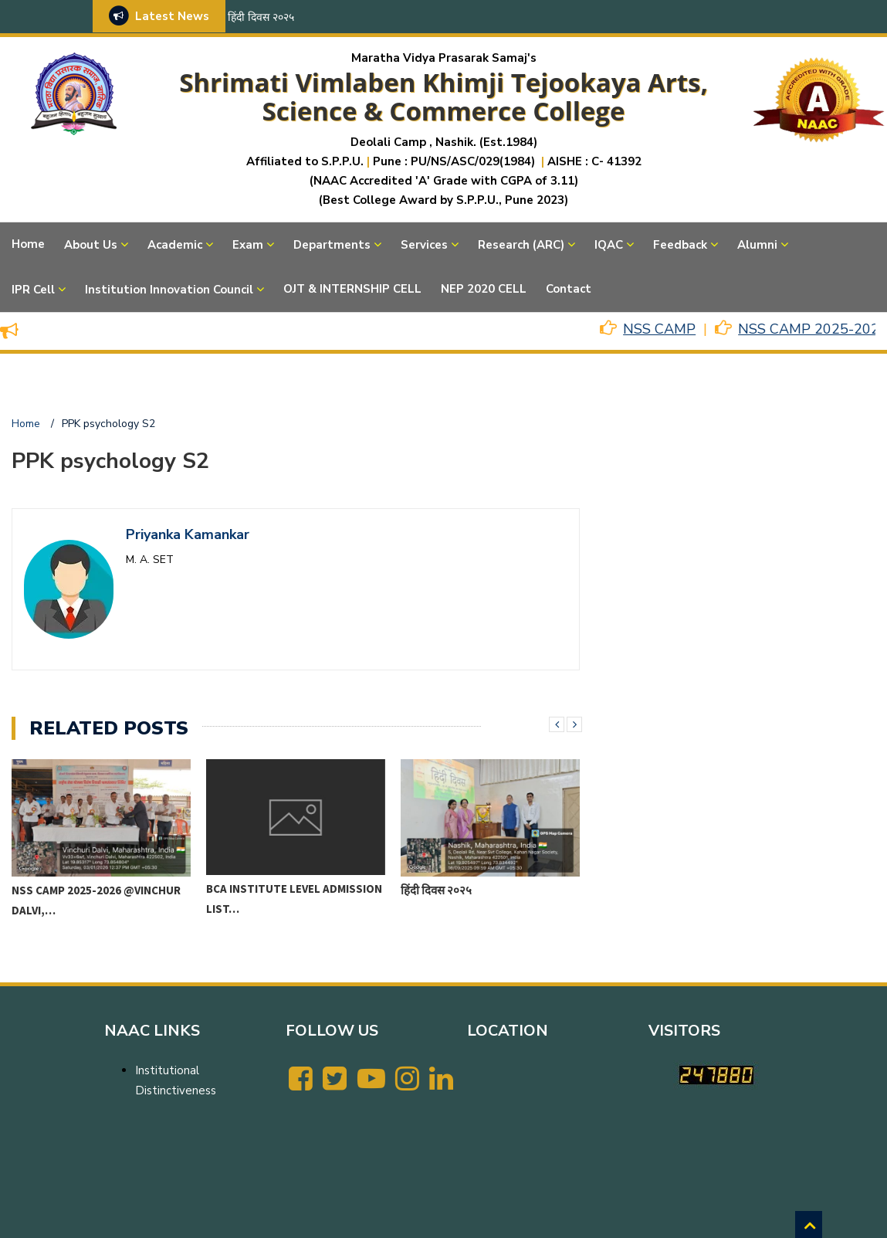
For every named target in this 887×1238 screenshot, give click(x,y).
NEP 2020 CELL (483, 289)
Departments (332, 245)
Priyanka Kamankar (187, 534)
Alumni (757, 245)
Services (424, 245)
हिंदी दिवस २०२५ (261, 17)
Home (28, 244)
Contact (568, 289)
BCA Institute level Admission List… (294, 898)
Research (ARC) (521, 245)
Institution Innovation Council (169, 289)
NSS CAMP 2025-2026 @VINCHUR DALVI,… (96, 900)
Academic (174, 245)
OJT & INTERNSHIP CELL (352, 289)
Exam (247, 245)
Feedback (680, 245)
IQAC (608, 245)
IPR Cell (33, 289)
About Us (90, 245)
